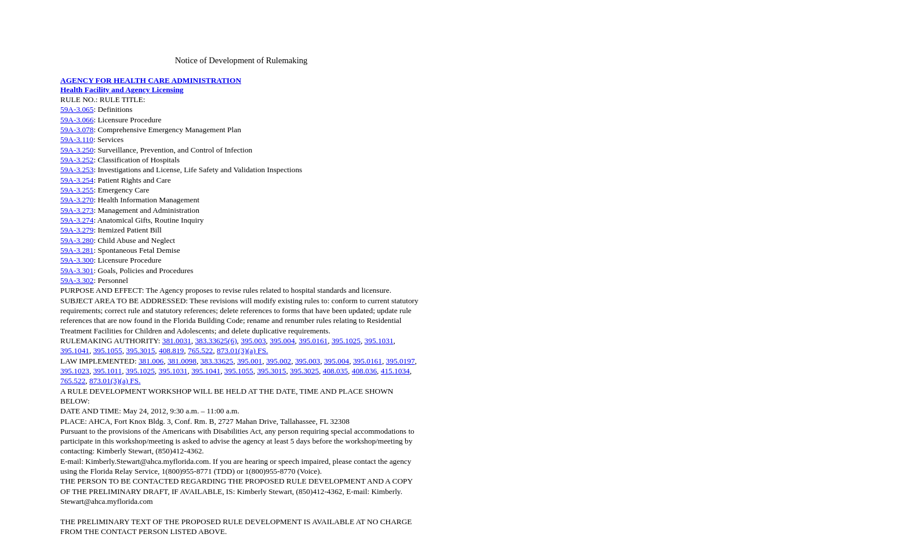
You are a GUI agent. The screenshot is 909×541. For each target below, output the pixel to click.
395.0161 (313, 340)
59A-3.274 (76, 220)
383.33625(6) (216, 340)
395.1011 (107, 370)
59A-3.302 (76, 280)
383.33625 (217, 361)
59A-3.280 (76, 240)
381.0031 (176, 340)
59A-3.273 (76, 210)
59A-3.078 (76, 129)
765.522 (200, 350)
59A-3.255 (76, 190)
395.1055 (107, 350)
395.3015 (140, 350)
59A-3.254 (76, 180)
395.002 (278, 361)
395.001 (249, 361)
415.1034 (395, 370)
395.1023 (74, 370)
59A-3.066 (76, 119)
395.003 (253, 340)
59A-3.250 (76, 150)
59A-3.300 (76, 260)
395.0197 (400, 361)
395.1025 (346, 340)
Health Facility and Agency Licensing (122, 89)
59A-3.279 (76, 230)
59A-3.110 (76, 139)
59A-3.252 (76, 159)
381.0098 (182, 361)
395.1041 (74, 350)
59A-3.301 (76, 270)
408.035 (335, 370)
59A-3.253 (76, 169)
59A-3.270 (76, 199)
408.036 (364, 370)
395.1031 (379, 340)
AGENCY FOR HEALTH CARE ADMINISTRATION (150, 80)
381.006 (151, 361)
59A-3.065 (76, 109)
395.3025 (304, 370)
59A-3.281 (76, 250)
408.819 (171, 350)
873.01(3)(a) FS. (242, 350)
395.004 (282, 340)
